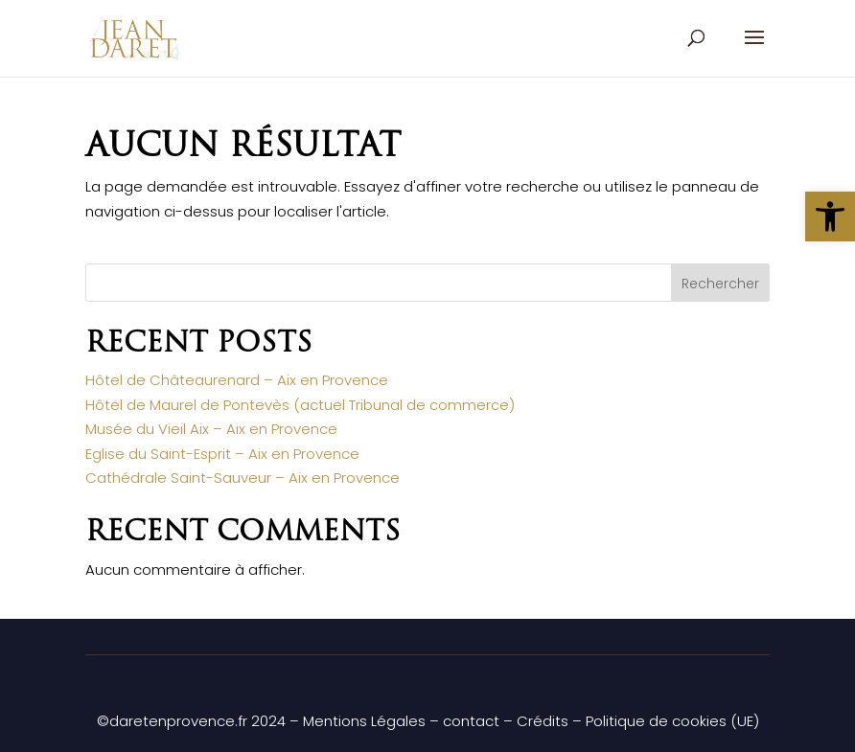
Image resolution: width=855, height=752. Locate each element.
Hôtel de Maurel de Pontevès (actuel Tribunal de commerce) (300, 405)
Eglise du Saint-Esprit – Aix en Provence (222, 454)
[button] (830, 216)
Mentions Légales (364, 721)
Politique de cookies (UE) (672, 721)
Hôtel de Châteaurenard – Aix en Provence (236, 380)
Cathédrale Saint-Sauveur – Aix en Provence (242, 477)
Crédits (542, 721)
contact (471, 721)
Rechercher (720, 283)
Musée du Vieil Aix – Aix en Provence (211, 429)
